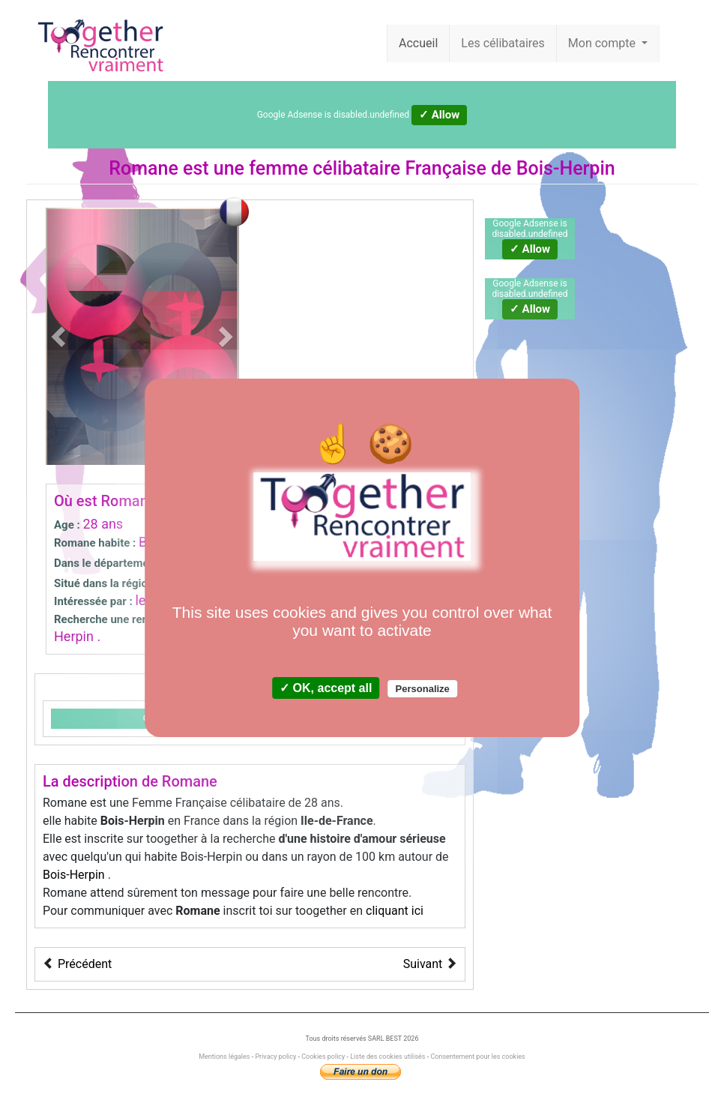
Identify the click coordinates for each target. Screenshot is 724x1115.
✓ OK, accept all (326, 688)
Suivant (423, 964)
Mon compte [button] (603, 43)
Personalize (423, 688)
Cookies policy (323, 1056)
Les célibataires (503, 43)
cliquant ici (394, 911)
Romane (143, 168)
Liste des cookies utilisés (387, 1056)
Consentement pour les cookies (477, 1056)
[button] (60, 336)
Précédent (85, 964)
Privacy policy (275, 1056)
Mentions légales (225, 1056)
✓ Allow (439, 114)
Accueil (418, 43)
